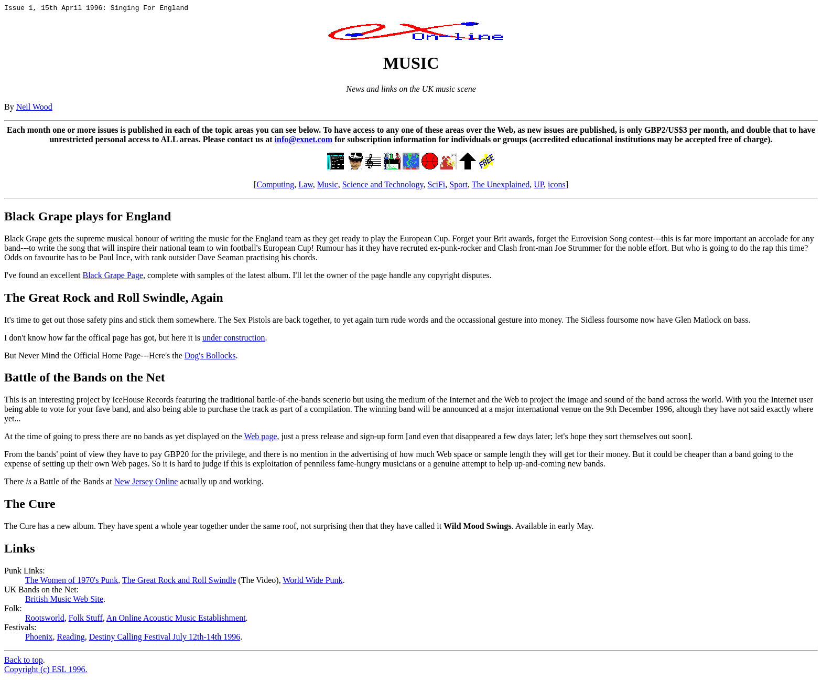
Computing (275, 186)
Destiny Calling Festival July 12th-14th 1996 (164, 638)
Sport (458, 186)
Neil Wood (34, 108)
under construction (233, 339)
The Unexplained (501, 186)
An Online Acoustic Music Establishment (176, 619)
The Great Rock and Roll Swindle (179, 581)
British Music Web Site (64, 600)
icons (557, 186)
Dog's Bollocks (210, 357)
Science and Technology (383, 186)
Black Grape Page (112, 276)
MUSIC (411, 64)
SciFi (436, 186)
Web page (260, 437)
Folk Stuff (86, 619)
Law (305, 186)
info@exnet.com (303, 140)
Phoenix (38, 638)
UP (539, 186)
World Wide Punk (312, 581)
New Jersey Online (146, 483)
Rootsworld (44, 619)
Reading (70, 638)
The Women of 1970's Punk (71, 581)
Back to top (23, 661)
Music (327, 186)
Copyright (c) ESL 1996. (46, 670)
